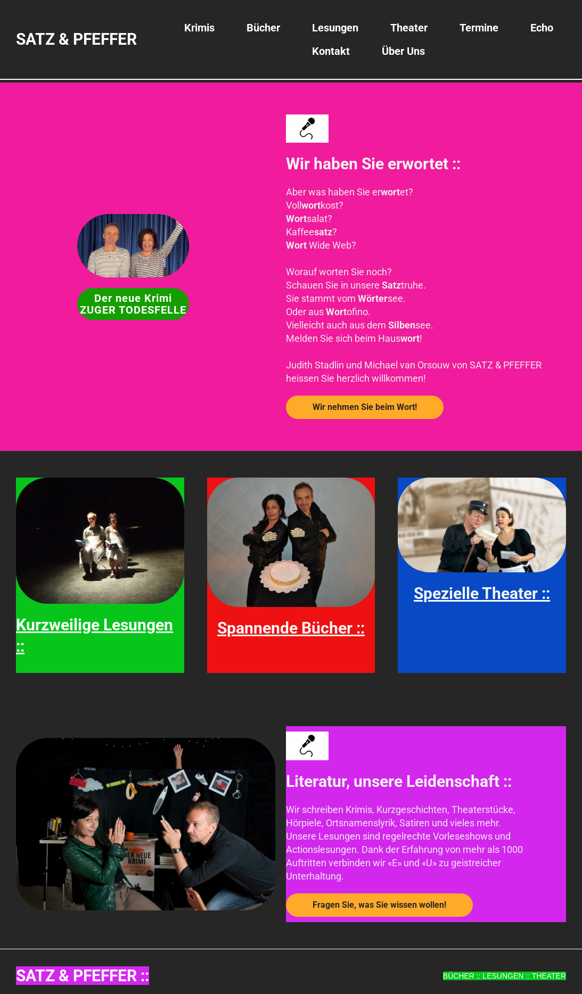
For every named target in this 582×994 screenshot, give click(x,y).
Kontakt (331, 51)
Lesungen (335, 27)
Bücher (263, 27)
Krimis (199, 27)
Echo (541, 27)
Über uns (403, 51)
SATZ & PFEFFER (76, 39)
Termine (479, 27)
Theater (409, 27)
